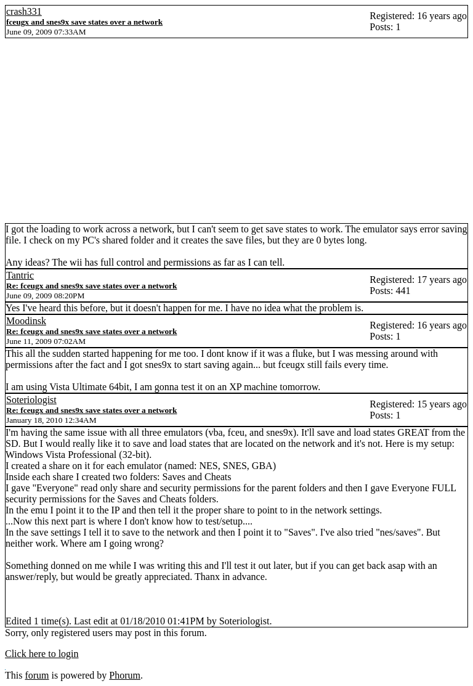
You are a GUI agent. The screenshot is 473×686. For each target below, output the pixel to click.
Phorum (124, 675)
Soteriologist (31, 399)
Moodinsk (26, 321)
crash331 (24, 11)
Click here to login (42, 653)
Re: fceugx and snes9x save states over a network (91, 285)
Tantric (20, 275)
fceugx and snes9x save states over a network (84, 22)
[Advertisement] (236, 130)
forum (37, 675)
